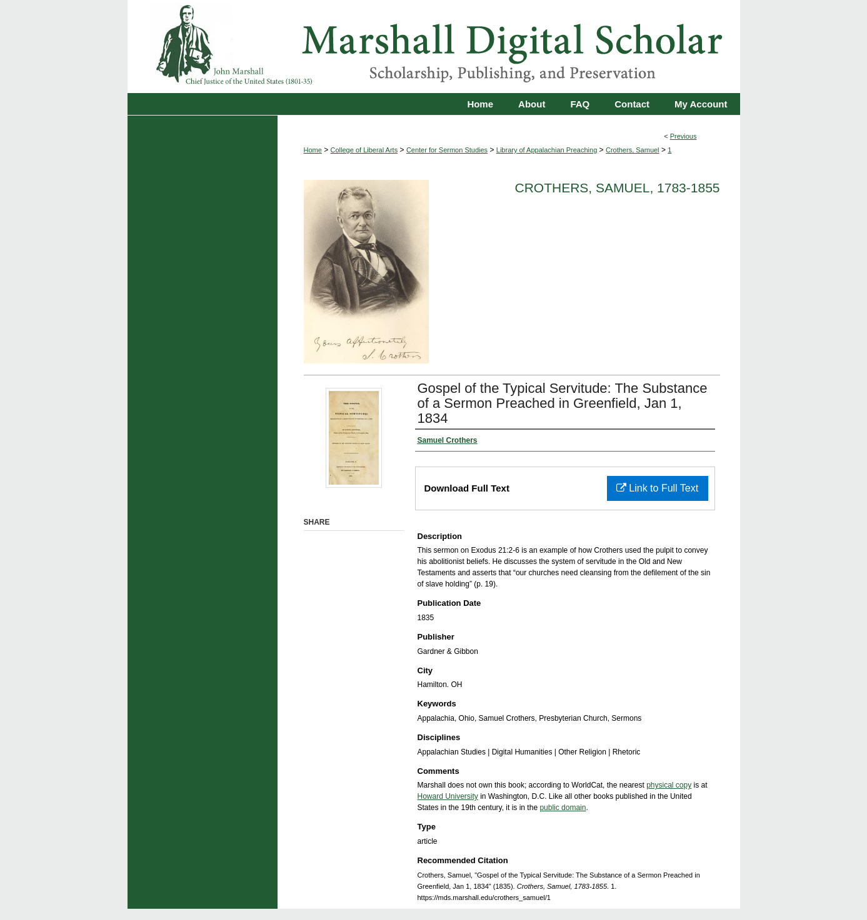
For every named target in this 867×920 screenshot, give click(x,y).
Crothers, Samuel (632, 150)
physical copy (668, 785)
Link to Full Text (657, 488)
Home (313, 150)
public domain (562, 807)
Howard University (448, 796)
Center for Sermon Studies (447, 150)
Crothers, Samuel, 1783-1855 (617, 188)
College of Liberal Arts (364, 150)
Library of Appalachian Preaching (546, 150)
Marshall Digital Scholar (434, 46)
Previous (683, 136)
